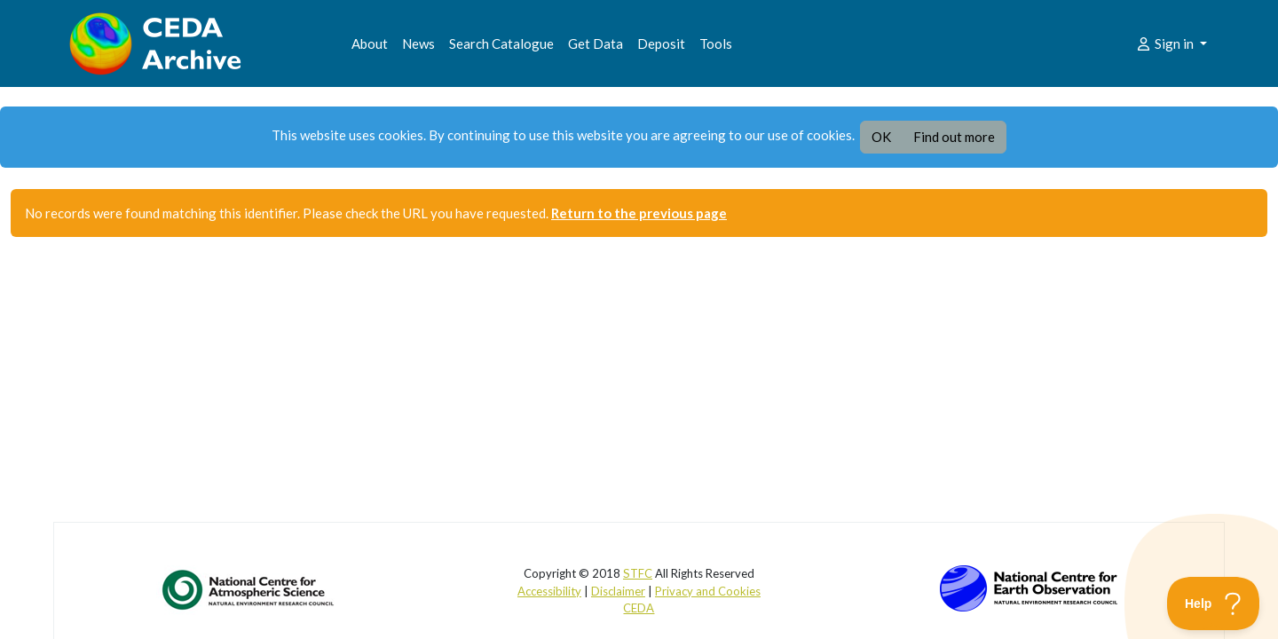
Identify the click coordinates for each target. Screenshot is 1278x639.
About (369, 43)
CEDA (638, 608)
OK (881, 137)
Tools (715, 43)
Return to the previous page (639, 213)
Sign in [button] (1165, 43)
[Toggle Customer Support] (1213, 603)
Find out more (954, 137)
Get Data (595, 43)
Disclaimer (618, 591)
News (418, 43)
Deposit (661, 43)
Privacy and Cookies (708, 591)
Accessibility (549, 591)
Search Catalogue (501, 43)
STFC (637, 573)
